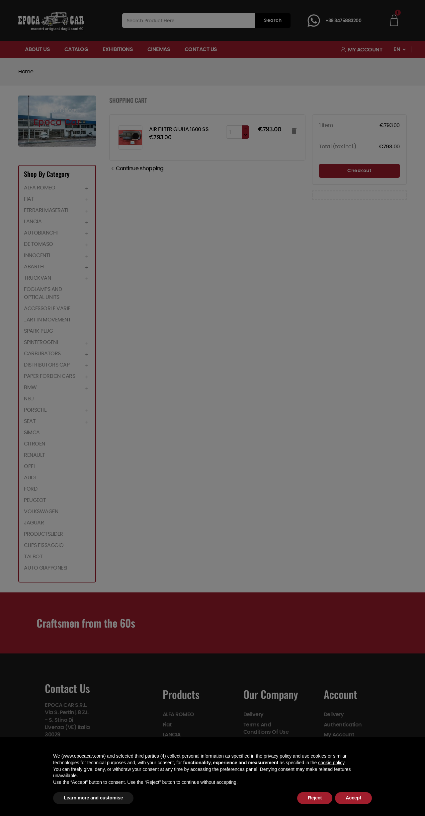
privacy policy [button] (278, 756)
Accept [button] (353, 797)
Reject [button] (315, 797)
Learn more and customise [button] (93, 797)
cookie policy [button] (331, 762)
